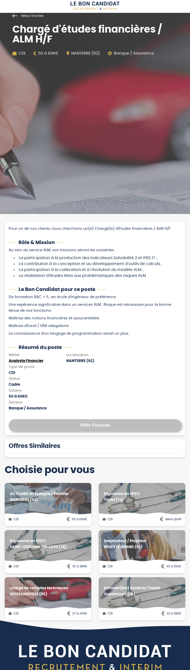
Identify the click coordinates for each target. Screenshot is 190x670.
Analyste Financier (26, 361)
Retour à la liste (27, 16)
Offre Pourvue (95, 425)
